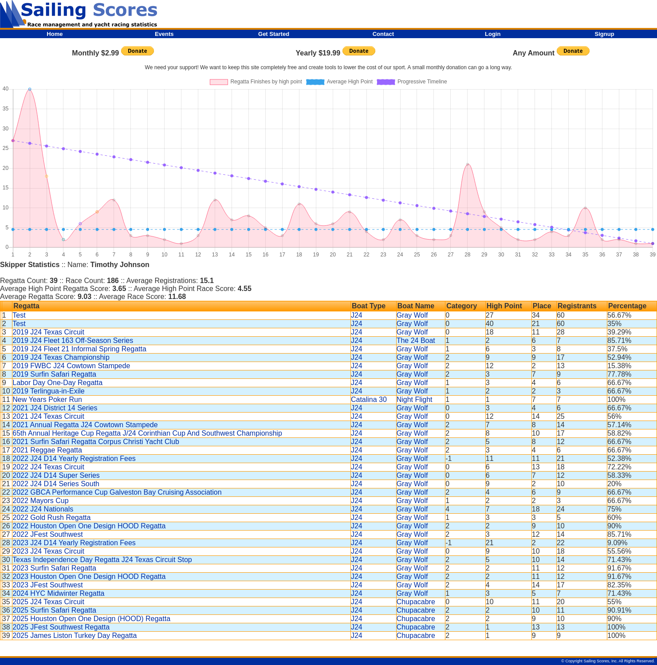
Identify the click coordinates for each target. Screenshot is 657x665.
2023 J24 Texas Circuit (48, 551)
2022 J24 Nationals (42, 509)
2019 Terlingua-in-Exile (48, 391)
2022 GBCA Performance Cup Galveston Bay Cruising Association (116, 492)
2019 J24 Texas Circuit (48, 332)
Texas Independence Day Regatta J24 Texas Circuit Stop (102, 559)
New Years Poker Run (47, 399)
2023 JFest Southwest (47, 585)
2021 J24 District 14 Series (54, 408)
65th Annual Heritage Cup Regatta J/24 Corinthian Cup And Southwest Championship (147, 433)
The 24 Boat (416, 340)
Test (18, 315)
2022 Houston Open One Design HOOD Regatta (88, 526)
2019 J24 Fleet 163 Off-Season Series (72, 340)
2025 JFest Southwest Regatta (61, 627)
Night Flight (415, 399)
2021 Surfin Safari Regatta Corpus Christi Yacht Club (95, 441)
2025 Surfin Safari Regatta (54, 610)
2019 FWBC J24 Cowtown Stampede (71, 366)
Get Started (273, 34)
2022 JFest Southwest (47, 534)
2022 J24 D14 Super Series (56, 475)
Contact (383, 34)
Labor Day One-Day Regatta (57, 382)
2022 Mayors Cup (40, 500)
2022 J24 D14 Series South (55, 484)
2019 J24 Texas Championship (61, 357)
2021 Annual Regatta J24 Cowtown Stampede (84, 425)
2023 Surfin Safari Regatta (54, 568)
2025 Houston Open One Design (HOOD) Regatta (91, 618)
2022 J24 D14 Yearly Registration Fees (74, 458)
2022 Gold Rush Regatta (51, 517)
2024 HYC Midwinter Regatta (58, 593)
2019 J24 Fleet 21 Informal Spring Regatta (79, 349)
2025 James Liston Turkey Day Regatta (74, 635)
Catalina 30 (369, 399)
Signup (604, 34)
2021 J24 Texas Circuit (48, 416)
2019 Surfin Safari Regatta (54, 374)
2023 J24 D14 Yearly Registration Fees (74, 543)
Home (55, 34)
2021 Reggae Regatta (47, 450)
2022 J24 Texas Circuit (48, 467)
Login (492, 34)
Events (164, 34)
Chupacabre (416, 602)
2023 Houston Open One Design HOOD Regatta (88, 576)
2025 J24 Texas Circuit (48, 602)
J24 (356, 315)
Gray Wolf (412, 315)
